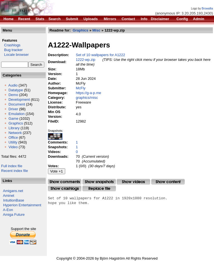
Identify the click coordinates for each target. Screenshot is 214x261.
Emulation (16, 114)
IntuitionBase (13, 200)
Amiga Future (14, 214)
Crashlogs (10, 45)
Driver (13, 109)
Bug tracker (12, 50)
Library (14, 128)
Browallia (207, 8)
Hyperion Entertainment (22, 205)
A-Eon (8, 210)
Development (19, 99)
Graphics (15, 123)
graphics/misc (87, 97)
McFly (81, 88)
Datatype (15, 90)
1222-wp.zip (85, 60)
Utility (12, 142)
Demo (13, 95)
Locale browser (15, 54)
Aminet (8, 195)
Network (15, 133)
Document (16, 104)
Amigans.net (13, 191)
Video (13, 147)
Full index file (11, 166)
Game (13, 118)
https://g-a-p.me (88, 93)
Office (13, 137)
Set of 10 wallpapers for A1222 (100, 55)
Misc (97, 30)
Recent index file (14, 171)
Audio (13, 85)
